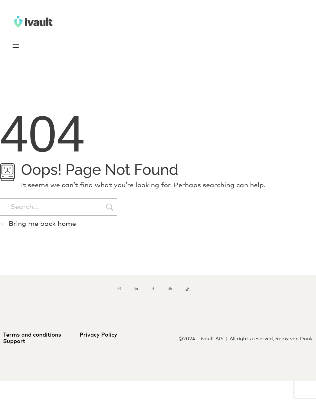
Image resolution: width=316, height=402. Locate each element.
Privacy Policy (98, 335)
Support (15, 341)
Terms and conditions (33, 335)
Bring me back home (38, 224)
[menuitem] (149, 387)
